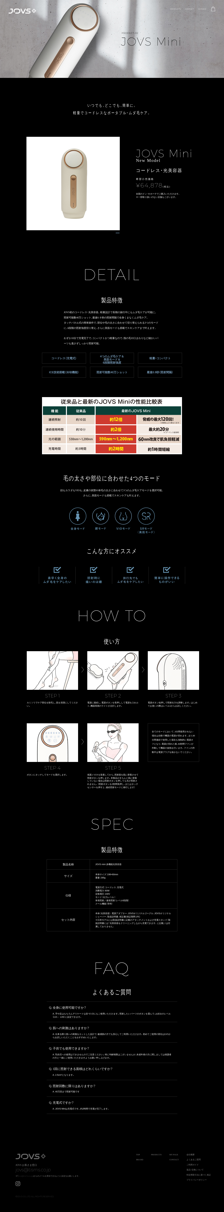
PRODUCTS (175, 9)
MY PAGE (173, 1154)
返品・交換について (195, 1170)
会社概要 (191, 1154)
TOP (138, 1154)
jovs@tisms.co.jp (34, 1170)
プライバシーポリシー (197, 1180)
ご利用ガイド (193, 1165)
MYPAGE (202, 9)
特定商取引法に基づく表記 (199, 1175)
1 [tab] (117, 233)
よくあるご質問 (194, 1159)
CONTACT (189, 9)
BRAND (139, 1159)
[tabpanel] (73, 183)
